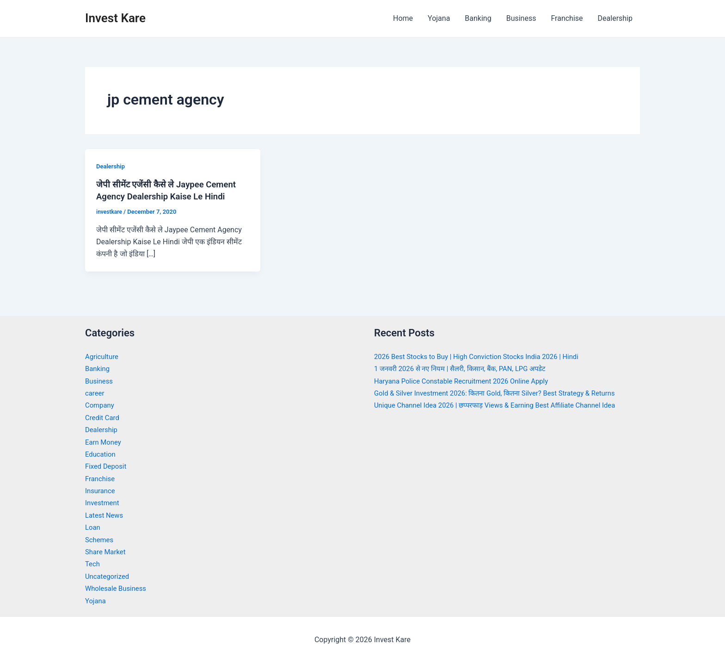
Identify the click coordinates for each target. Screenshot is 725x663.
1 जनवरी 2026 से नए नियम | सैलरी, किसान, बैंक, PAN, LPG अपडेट (467, 368)
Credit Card (103, 417)
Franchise (567, 18)
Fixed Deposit (107, 466)
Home (403, 18)
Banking (478, 18)
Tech (93, 563)
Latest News (105, 515)
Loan (93, 527)
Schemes (100, 539)
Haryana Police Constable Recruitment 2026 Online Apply (468, 381)
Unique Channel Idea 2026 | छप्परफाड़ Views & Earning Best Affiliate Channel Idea (504, 405)
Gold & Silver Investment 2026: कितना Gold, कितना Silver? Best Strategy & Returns (504, 393)
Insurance (101, 490)
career (95, 393)
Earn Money (104, 442)
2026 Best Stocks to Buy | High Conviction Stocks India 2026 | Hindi (484, 356)
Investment (103, 502)
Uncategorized (109, 576)
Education (101, 454)
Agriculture (103, 356)
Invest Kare (115, 18)
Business (521, 18)
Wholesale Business (118, 588)
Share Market (107, 551)
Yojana (439, 18)
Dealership (615, 18)
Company (101, 405)
